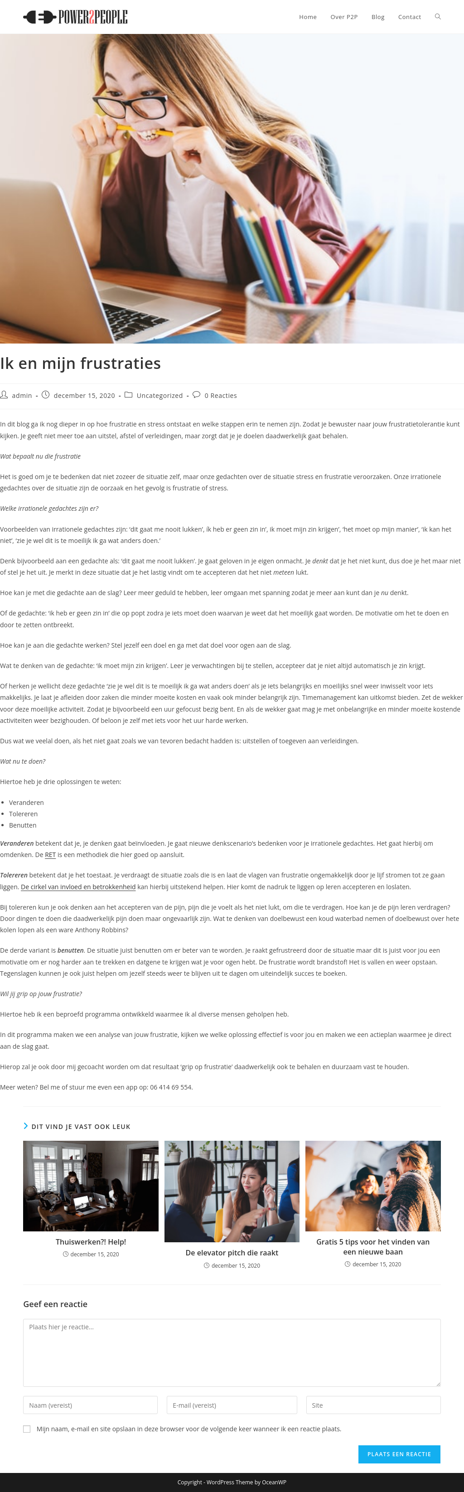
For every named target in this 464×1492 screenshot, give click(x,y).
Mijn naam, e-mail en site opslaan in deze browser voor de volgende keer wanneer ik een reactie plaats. (189, 1428)
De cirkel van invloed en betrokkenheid (78, 886)
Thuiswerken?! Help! (91, 1242)
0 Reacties (221, 395)
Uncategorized (160, 395)
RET (50, 854)
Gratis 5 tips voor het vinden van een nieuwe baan (373, 1247)
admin (22, 395)
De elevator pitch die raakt (232, 1253)
